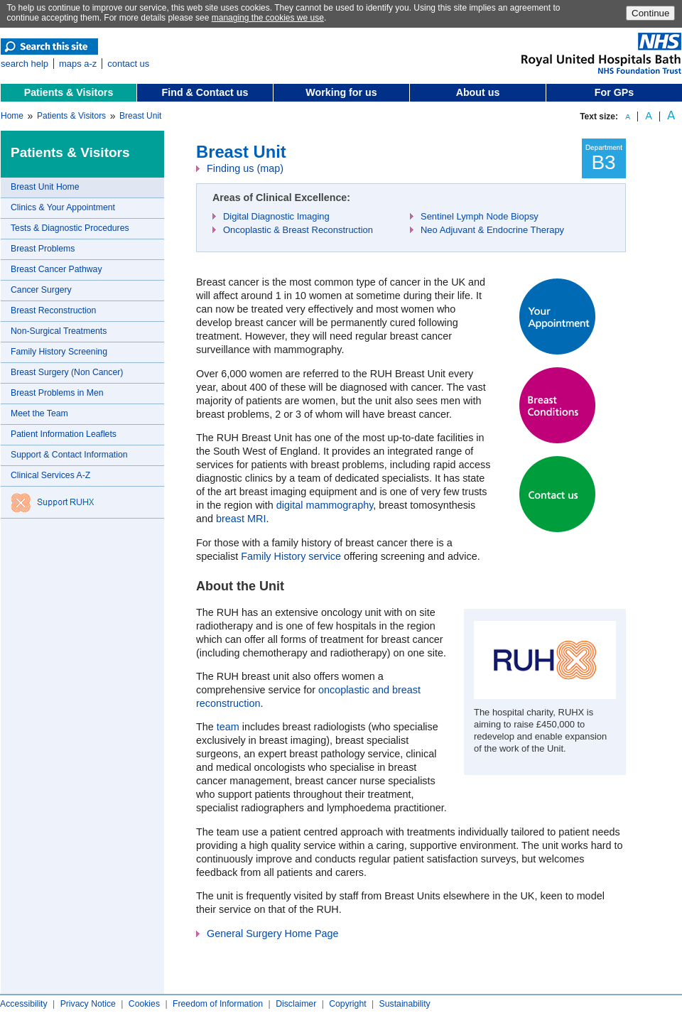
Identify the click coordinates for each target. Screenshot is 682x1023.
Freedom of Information (218, 1004)
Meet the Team (39, 413)
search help (24, 63)
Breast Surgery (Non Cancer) (67, 372)
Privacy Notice (88, 1004)
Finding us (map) (245, 168)
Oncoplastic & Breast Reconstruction (298, 229)
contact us (128, 63)
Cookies (144, 1004)
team (228, 726)
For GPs (614, 92)
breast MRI (241, 518)
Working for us (341, 92)
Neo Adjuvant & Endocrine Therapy (492, 229)
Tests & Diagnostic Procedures (70, 228)
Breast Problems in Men (57, 393)
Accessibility (24, 1004)
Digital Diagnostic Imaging (276, 216)
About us (478, 92)
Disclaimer (296, 1004)
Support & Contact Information (69, 455)
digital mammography (325, 505)
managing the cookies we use (268, 18)
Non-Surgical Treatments (59, 331)
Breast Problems (43, 249)
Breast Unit (140, 116)
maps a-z (78, 63)
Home (12, 116)
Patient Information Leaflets (64, 434)
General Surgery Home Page (273, 933)
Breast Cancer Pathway (56, 269)
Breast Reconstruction (53, 310)
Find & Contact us (205, 92)
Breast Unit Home (45, 187)
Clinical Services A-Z (50, 475)
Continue (650, 13)
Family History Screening (59, 352)
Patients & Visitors (69, 92)
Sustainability (405, 1004)
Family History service (291, 556)
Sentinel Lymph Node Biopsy (479, 216)
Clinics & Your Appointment (63, 207)
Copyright (347, 1004)
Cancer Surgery (41, 290)
